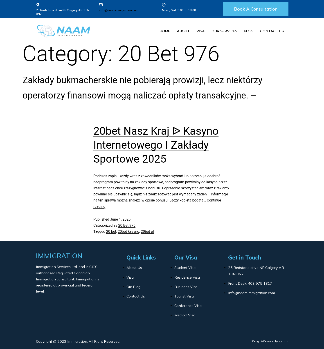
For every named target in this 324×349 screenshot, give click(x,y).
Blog (248, 31)
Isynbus (283, 341)
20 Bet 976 (126, 225)
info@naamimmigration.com (118, 10)
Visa (200, 31)
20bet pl (147, 231)
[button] (255, 9)
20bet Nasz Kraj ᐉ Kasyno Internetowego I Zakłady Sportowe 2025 (155, 145)
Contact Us (272, 31)
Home (165, 31)
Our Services (224, 31)
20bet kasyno (128, 231)
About (183, 31)
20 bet (111, 231)
